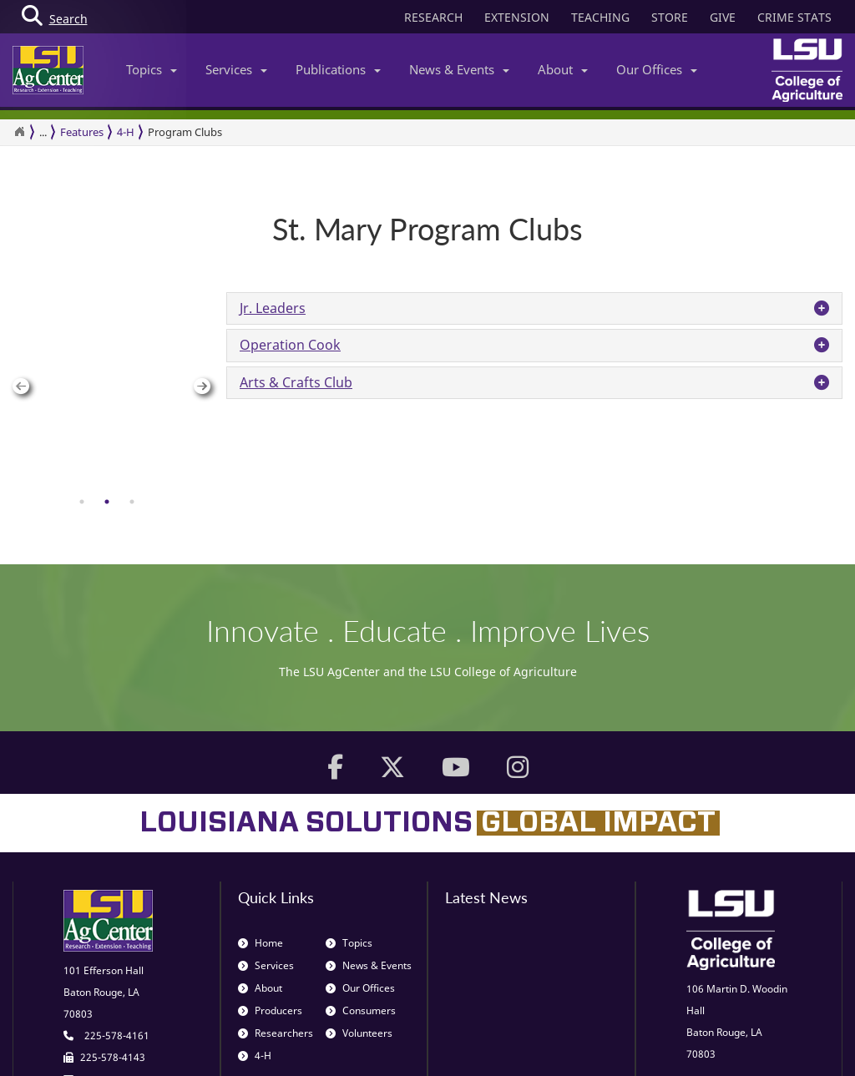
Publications (338, 69)
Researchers (275, 902)
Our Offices (656, 69)
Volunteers (359, 902)
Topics (151, 69)
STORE (669, 17)
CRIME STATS (794, 17)
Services (236, 69)
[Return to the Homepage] (19, 132)
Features (82, 131)
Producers (270, 879)
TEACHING (600, 17)
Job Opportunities (500, 1044)
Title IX (771, 1044)
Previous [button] (16, 292)
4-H (125, 131)
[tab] (81, 314)
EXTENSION (516, 17)
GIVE (723, 17)
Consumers (361, 879)
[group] (107, 292)
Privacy (621, 1044)
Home (260, 812)
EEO (730, 1044)
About (563, 69)
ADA (813, 1044)
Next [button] (197, 292)
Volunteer (416, 1044)
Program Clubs (185, 131)
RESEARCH (433, 17)
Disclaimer (679, 1044)
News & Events (459, 69)
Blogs (574, 1044)
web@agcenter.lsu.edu (116, 969)
